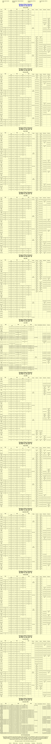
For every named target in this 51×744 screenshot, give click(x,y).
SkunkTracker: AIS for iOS (43, 1)
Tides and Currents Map (5, 1)
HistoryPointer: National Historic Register (18, 1)
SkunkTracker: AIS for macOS (32, 1)
